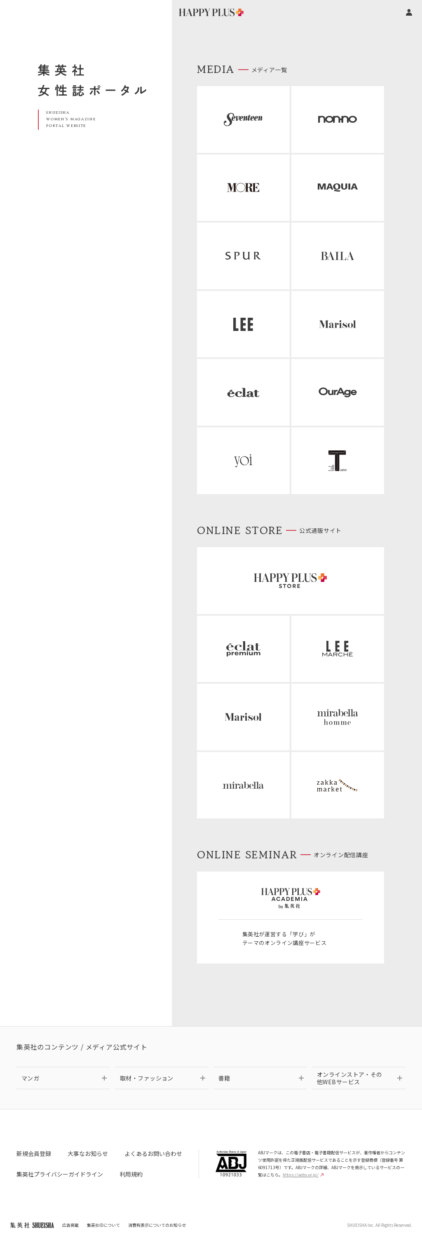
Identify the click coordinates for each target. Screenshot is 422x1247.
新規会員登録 (33, 1153)
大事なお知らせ (88, 1153)
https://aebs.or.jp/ (303, 1175)
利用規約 (131, 1174)
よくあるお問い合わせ (153, 1153)
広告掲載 (70, 1225)
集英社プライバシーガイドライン (59, 1174)
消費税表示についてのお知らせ (157, 1225)
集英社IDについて (103, 1225)
